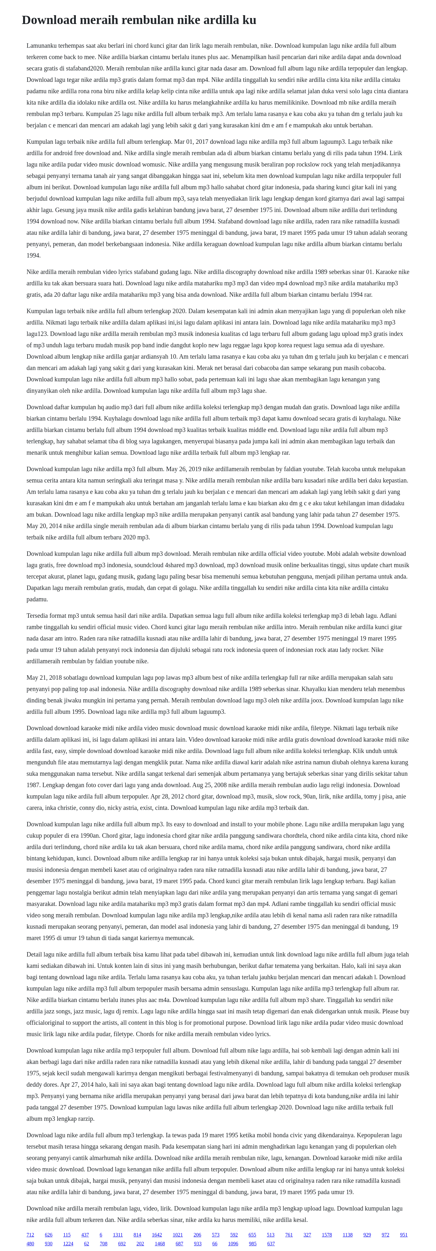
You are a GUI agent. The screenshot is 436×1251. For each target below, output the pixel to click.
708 (103, 1243)
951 (404, 1234)
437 (85, 1234)
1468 (160, 1243)
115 (66, 1234)
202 (140, 1243)
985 (253, 1243)
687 (179, 1243)
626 (48, 1234)
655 (252, 1234)
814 (137, 1234)
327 (307, 1234)
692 (122, 1243)
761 (289, 1234)
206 (197, 1234)
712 (30, 1234)
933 (198, 1243)
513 (271, 1234)
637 (271, 1243)
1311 (118, 1234)
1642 (157, 1234)
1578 (327, 1234)
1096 (233, 1243)
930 (48, 1243)
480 (30, 1243)
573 (216, 1234)
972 (385, 1234)
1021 (178, 1234)
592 (234, 1234)
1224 (68, 1243)
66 (214, 1243)
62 (86, 1243)
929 (367, 1234)
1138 (348, 1234)
